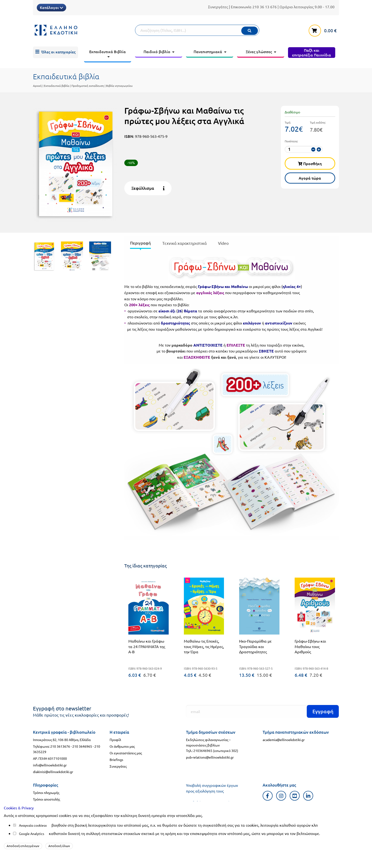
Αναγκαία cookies (32, 825)
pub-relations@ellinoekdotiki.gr (210, 757)
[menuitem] (55, 52)
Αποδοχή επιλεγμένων (23, 846)
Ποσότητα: (291, 141)
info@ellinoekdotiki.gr (50, 765)
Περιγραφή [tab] (140, 243)
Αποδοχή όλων (59, 846)
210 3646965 (82, 746)
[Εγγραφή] (262, 711)
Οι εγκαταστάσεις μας (126, 753)
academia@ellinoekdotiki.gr (284, 739)
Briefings (116, 759)
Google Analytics (31, 833)
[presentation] (140, 244)
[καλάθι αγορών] (324, 30)
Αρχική (37, 86)
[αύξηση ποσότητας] (319, 149)
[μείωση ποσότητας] (313, 149)
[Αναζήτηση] (197, 30)
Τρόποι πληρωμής (46, 792)
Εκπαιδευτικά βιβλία (56, 86)
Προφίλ (115, 739)
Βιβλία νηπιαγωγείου (119, 86)
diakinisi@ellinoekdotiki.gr (53, 772)
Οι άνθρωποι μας (122, 746)
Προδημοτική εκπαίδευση (87, 86)
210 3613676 (60, 746)
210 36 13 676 (264, 6)
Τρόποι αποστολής (46, 799)
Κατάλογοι (51, 7)
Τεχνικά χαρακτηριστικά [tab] (184, 243)
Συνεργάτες (218, 6)
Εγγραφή (322, 711)
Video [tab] (223, 243)
